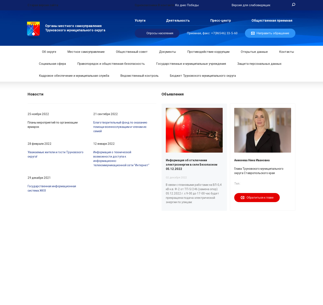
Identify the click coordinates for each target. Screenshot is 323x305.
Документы (167, 52)
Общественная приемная (272, 20)
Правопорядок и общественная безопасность (111, 64)
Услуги (140, 20)
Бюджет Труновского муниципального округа (203, 76)
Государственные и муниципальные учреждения (191, 64)
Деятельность (178, 20)
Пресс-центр (220, 20)
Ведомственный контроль (140, 76)
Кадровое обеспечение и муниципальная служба (74, 76)
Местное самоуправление (86, 52)
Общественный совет (132, 52)
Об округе (49, 52)
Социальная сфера (52, 64)
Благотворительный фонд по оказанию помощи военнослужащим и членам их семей (120, 127)
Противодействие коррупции (208, 52)
